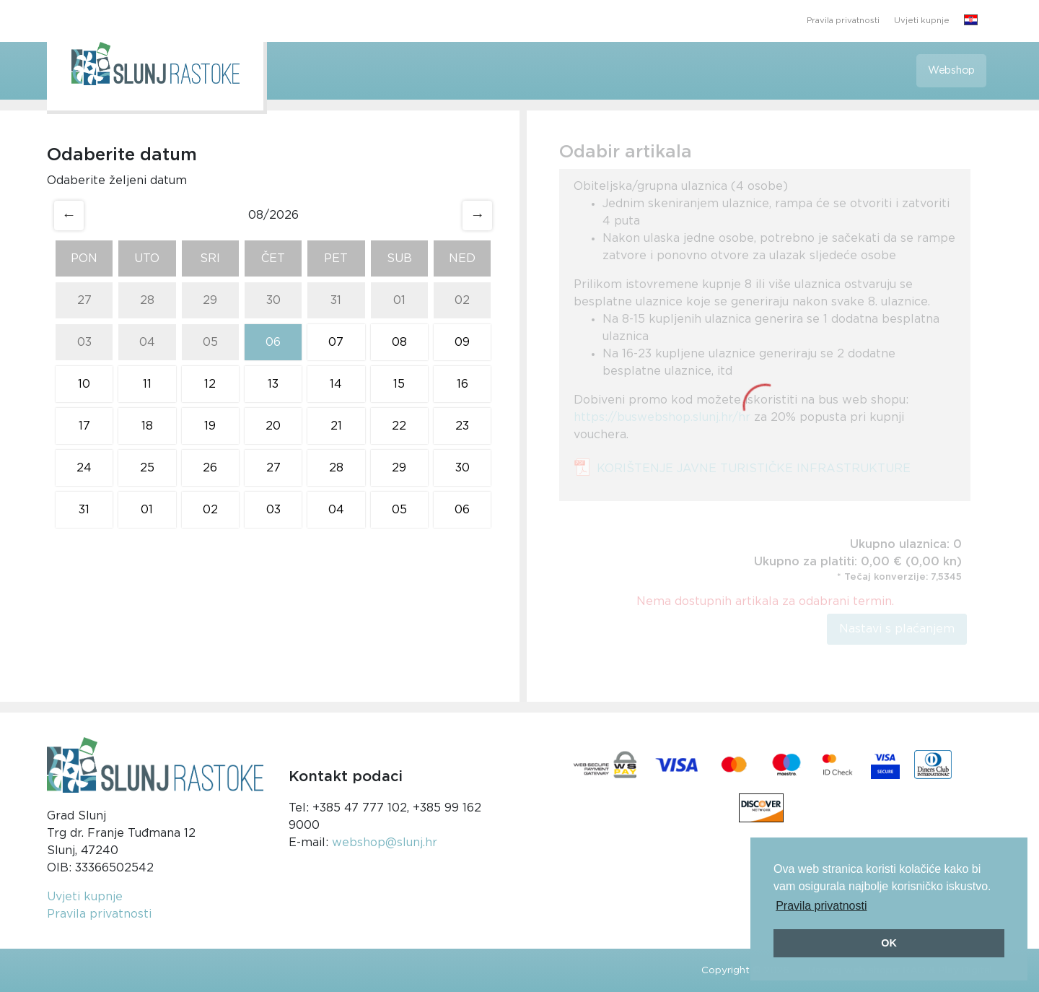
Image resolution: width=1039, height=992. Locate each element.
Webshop (951, 70)
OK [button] (889, 943)
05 (210, 342)
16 (462, 384)
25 (147, 468)
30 (273, 300)
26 (210, 468)
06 (273, 342)
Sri (210, 258)
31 (335, 300)
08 (399, 342)
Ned (462, 258)
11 (147, 384)
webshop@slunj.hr (384, 842)
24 (84, 468)
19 (210, 426)
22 (399, 426)
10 (84, 384)
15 (399, 384)
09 (462, 342)
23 (462, 426)
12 (210, 384)
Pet (336, 258)
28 (147, 300)
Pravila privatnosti (843, 21)
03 (84, 342)
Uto (146, 258)
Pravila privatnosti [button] (821, 906)
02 (462, 300)
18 (147, 426)
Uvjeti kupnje (922, 21)
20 (273, 426)
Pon (84, 258)
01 (399, 300)
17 (84, 426)
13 (273, 384)
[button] (971, 21)
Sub (399, 258)
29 (210, 300)
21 (336, 426)
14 (336, 384)
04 (147, 342)
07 (335, 342)
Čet (273, 258)
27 (84, 300)
